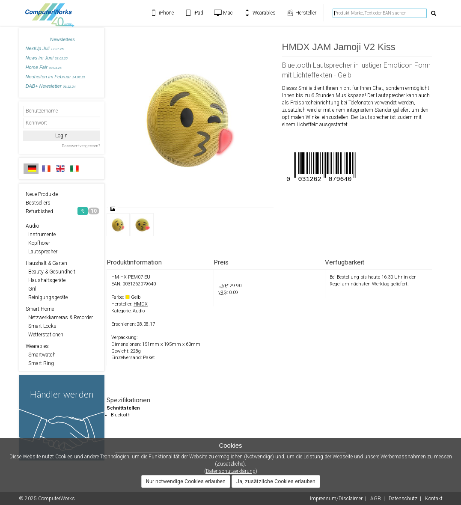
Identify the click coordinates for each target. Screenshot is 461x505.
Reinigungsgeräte (47, 297)
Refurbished (62, 211)
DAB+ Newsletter (51, 86)
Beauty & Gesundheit (50, 272)
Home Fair (44, 67)
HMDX (141, 304)
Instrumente (41, 235)
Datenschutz (403, 499)
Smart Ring (40, 363)
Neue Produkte (42, 194)
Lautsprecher (41, 252)
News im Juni (47, 57)
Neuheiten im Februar (55, 76)
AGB (375, 499)
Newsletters (62, 39)
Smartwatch (41, 355)
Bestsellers (38, 203)
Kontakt (434, 499)
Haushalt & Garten (46, 263)
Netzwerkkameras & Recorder (59, 318)
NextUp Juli (45, 48)
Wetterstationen (44, 335)
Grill (32, 289)
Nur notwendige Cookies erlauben (186, 481)
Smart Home (40, 309)
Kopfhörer (38, 243)
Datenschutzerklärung (231, 471)
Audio (32, 226)
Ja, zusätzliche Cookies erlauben (275, 481)
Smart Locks (41, 326)
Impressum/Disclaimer (336, 499)
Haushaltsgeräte (45, 280)
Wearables (37, 346)
